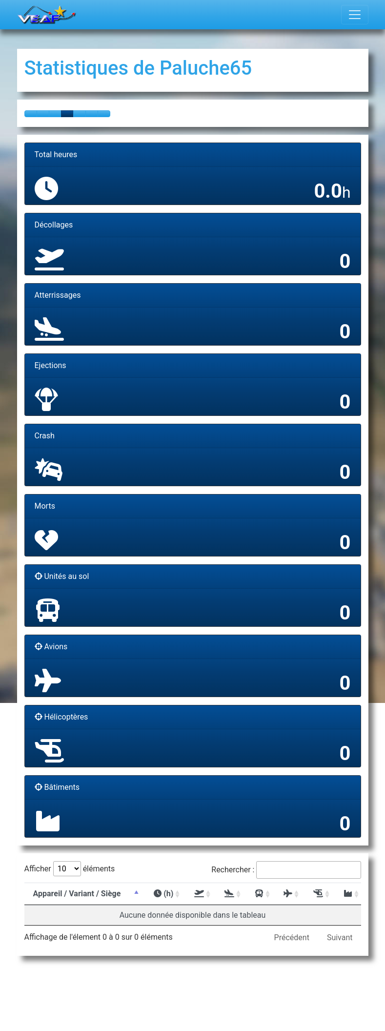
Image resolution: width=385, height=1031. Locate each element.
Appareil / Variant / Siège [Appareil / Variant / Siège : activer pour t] (77, 893)
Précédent (291, 937)
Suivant (340, 937)
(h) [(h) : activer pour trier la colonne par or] (163, 893)
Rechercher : (286, 870)
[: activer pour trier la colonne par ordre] (197, 894)
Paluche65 (206, 68)
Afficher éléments (69, 868)
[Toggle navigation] (354, 14)
